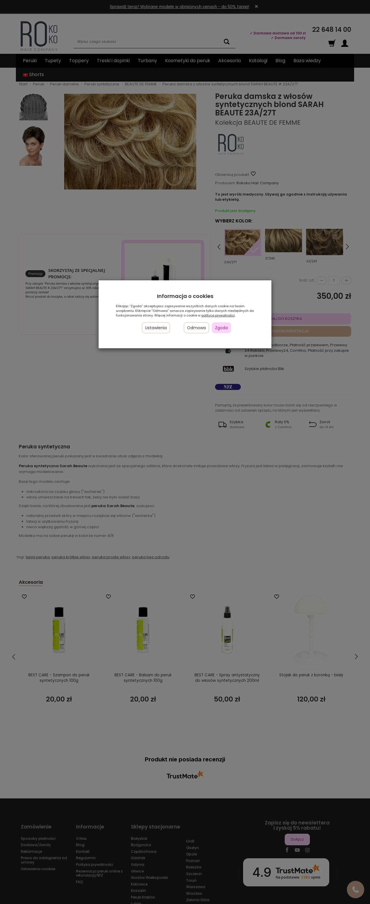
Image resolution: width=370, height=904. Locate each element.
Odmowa (196, 328)
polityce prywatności (218, 315)
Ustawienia (156, 328)
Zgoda (221, 328)
